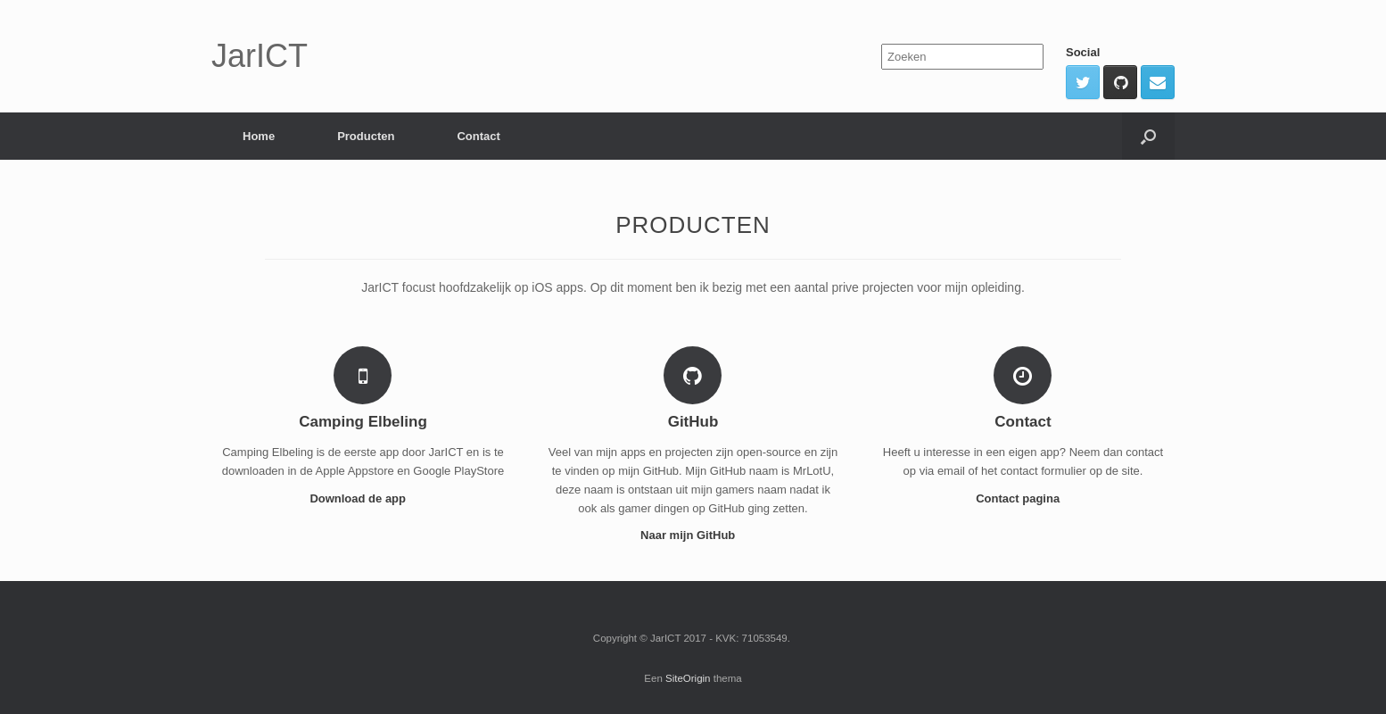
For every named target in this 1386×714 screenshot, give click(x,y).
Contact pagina (1023, 498)
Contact (478, 136)
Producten (365, 136)
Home (259, 136)
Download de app (362, 498)
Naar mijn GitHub (693, 535)
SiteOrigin (688, 678)
